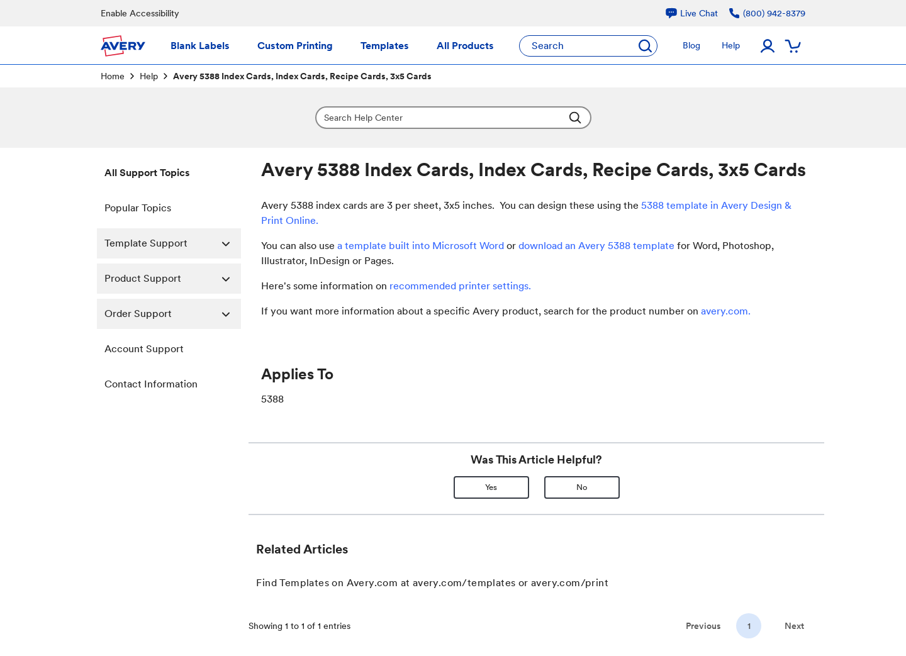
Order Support (172, 314)
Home (113, 76)
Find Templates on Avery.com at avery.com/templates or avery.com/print (432, 583)
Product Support (172, 279)
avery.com (724, 311)
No (582, 487)
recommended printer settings (458, 286)
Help (149, 76)
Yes (491, 487)
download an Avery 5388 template (596, 246)
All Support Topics (147, 173)
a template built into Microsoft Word (420, 246)
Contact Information (151, 384)
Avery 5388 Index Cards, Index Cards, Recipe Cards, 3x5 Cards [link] (302, 76)
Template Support (172, 243)
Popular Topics (137, 208)
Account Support (144, 349)
